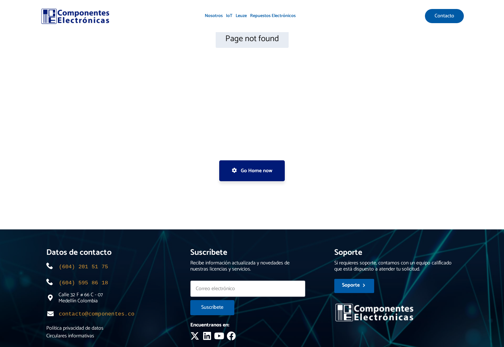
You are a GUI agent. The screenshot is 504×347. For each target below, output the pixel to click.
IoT (229, 16)
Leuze (241, 16)
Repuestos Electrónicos (273, 16)
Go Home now (252, 170)
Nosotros (214, 16)
